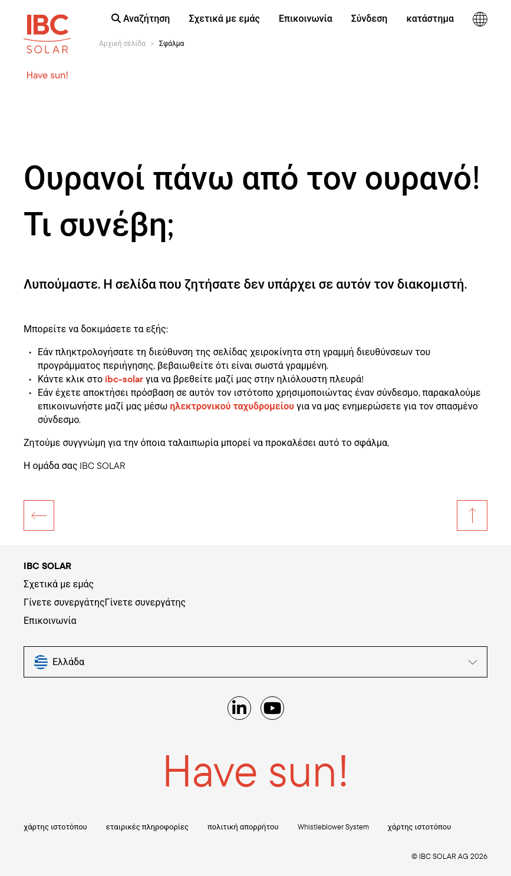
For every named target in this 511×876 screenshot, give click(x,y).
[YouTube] (272, 708)
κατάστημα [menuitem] (430, 18)
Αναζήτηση (140, 18)
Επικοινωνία (50, 620)
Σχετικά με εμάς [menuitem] (224, 18)
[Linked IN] (239, 708)
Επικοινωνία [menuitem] (305, 18)
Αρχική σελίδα (122, 43)
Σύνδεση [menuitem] (369, 18)
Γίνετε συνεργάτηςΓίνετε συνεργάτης (105, 602)
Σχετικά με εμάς (59, 584)
